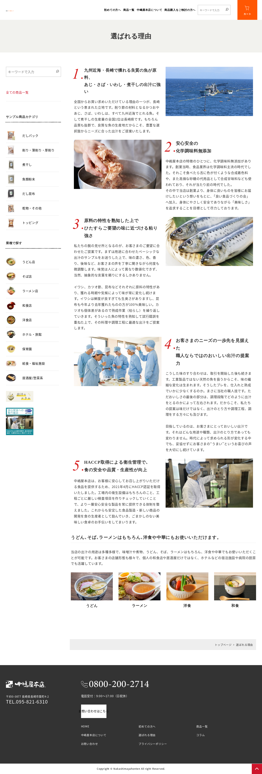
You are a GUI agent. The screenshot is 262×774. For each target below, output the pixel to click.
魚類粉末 (28, 184)
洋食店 (27, 324)
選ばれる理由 (147, 735)
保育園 (27, 353)
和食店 (27, 310)
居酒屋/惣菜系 (32, 382)
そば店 (27, 281)
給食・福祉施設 (33, 368)
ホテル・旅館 (32, 339)
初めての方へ (147, 726)
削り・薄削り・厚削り (38, 155)
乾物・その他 (32, 213)
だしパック (30, 140)
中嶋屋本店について (93, 735)
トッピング (30, 227)
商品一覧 (202, 726)
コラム (200, 735)
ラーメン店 (30, 295)
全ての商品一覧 (17, 97)
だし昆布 (28, 198)
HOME (85, 726)
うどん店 (28, 266)
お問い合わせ (89, 744)
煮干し (27, 169)
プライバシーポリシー (153, 744)
